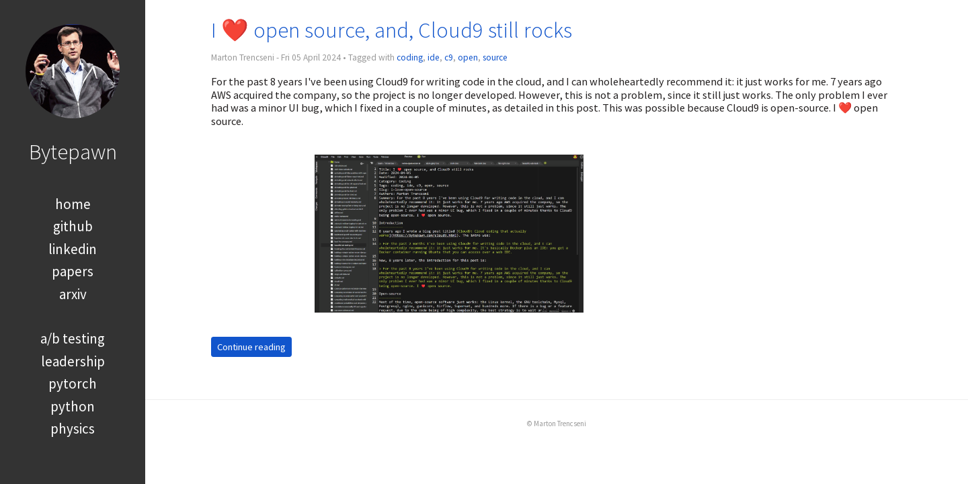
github (73, 226)
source (495, 57)
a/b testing (72, 338)
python (72, 406)
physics (72, 428)
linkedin (72, 249)
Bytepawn (73, 151)
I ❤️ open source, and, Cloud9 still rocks (391, 30)
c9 (448, 57)
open (468, 57)
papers (72, 271)
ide (434, 57)
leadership (73, 361)
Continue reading (251, 347)
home (73, 204)
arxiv (73, 294)
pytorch (72, 383)
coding (410, 57)
